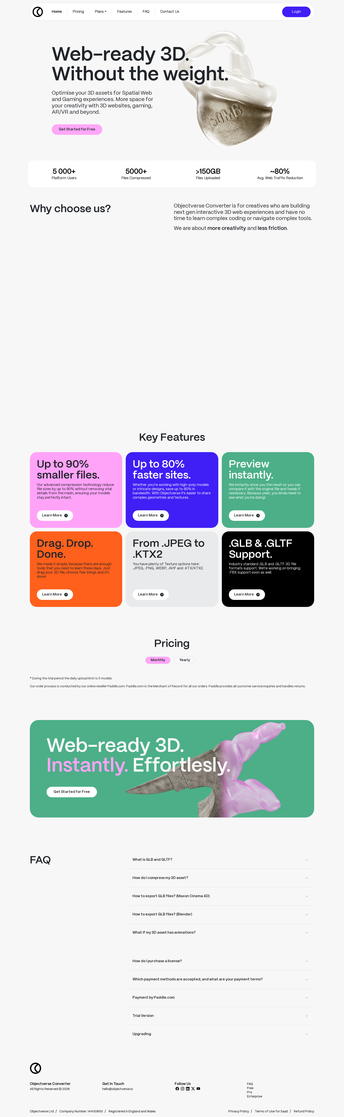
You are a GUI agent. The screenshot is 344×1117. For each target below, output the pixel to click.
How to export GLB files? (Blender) (162, 914)
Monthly (158, 660)
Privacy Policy (238, 1111)
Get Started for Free (77, 129)
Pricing (78, 11)
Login (296, 11)
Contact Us (169, 11)
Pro (249, 1092)
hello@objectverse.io (117, 1089)
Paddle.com (116, 686)
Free (250, 1088)
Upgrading (142, 1034)
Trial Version (143, 1016)
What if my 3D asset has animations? (164, 932)
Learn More (55, 515)
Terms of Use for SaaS (271, 1111)
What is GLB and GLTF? (152, 859)
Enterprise (254, 1096)
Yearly (184, 660)
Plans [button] (99, 11)
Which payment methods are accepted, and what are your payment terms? (198, 979)
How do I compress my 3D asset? (160, 878)
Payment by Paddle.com (154, 997)
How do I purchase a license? (157, 961)
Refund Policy (304, 1111)
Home (57, 11)
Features (124, 11)
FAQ (146, 11)
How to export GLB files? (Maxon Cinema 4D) (171, 896)
